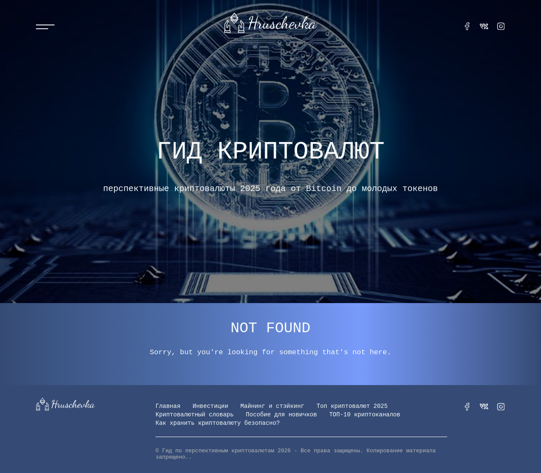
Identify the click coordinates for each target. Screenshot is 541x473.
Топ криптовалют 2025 (352, 406)
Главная (168, 406)
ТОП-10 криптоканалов (364, 414)
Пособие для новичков (281, 414)
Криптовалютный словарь (195, 414)
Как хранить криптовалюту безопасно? (218, 423)
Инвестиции (210, 406)
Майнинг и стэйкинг (272, 406)
